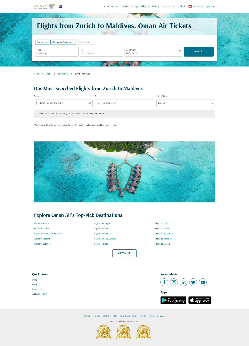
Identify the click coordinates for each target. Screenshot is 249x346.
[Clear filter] (89, 103)
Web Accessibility (39, 294)
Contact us (37, 289)
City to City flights (110, 316)
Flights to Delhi (161, 223)
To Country (87, 316)
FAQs (34, 280)
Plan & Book (112, 6)
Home (36, 74)
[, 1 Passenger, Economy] (61, 42)
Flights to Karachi (42, 239)
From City (143, 316)
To (82, 50)
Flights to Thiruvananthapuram (48, 234)
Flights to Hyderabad (164, 234)
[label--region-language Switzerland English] (201, 6)
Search (198, 51)
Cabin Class (161, 96)
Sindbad (181, 6)
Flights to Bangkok (102, 223)
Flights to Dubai (101, 244)
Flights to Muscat (42, 223)
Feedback (36, 285)
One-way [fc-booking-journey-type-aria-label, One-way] (40, 42)
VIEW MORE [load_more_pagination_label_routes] (124, 253)
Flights (49, 74)
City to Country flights (128, 316)
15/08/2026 (131, 53)
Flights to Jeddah (162, 244)
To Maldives (63, 74)
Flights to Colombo (42, 244)
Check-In (125, 6)
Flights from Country (158, 316)
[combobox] (57, 53)
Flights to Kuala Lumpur (105, 239)
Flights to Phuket (41, 228)
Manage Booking (141, 6)
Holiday (155, 6)
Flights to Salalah (162, 228)
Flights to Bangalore (163, 239)
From (39, 50)
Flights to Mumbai (102, 234)
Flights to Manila (101, 228)
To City (97, 316)
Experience (169, 6)
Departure (131, 50)
